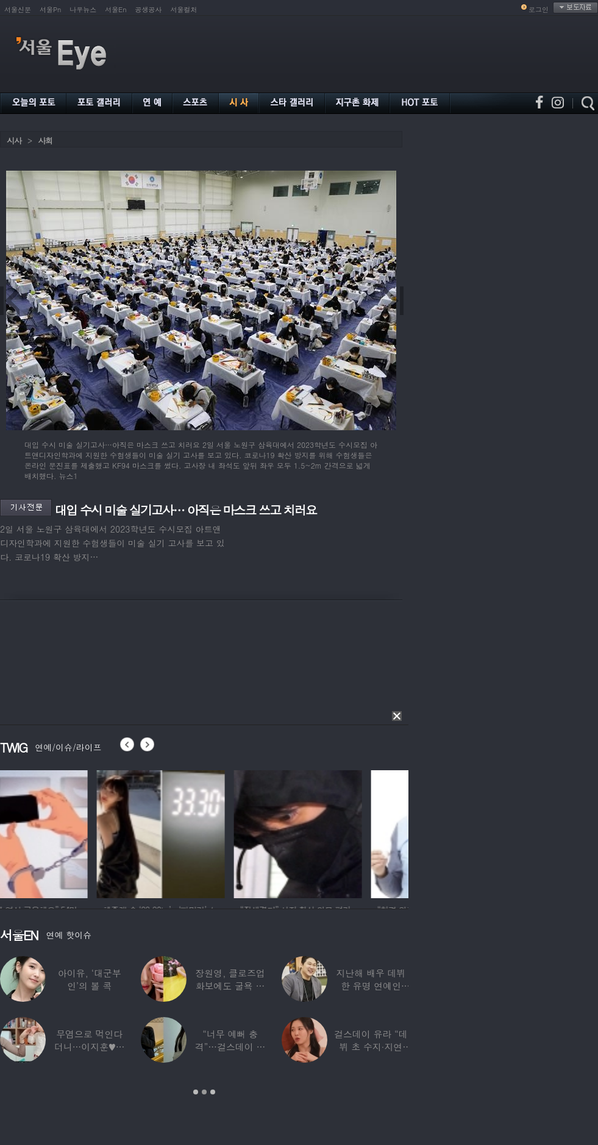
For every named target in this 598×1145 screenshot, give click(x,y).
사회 (45, 140)
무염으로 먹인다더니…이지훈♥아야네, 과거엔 (89, 1046)
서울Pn (50, 9)
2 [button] (204, 1092)
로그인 (539, 9)
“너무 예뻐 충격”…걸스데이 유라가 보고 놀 (230, 1046)
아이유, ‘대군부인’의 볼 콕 (89, 979)
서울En (115, 9)
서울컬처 (184, 9)
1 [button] (195, 1092)
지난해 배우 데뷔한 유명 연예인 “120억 (370, 985)
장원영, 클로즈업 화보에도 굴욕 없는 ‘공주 (230, 985)
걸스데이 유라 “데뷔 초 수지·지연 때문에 (370, 1046)
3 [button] (212, 1092)
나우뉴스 (82, 9)
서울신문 (17, 9)
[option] (64, 832)
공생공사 (148, 9)
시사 (14, 140)
